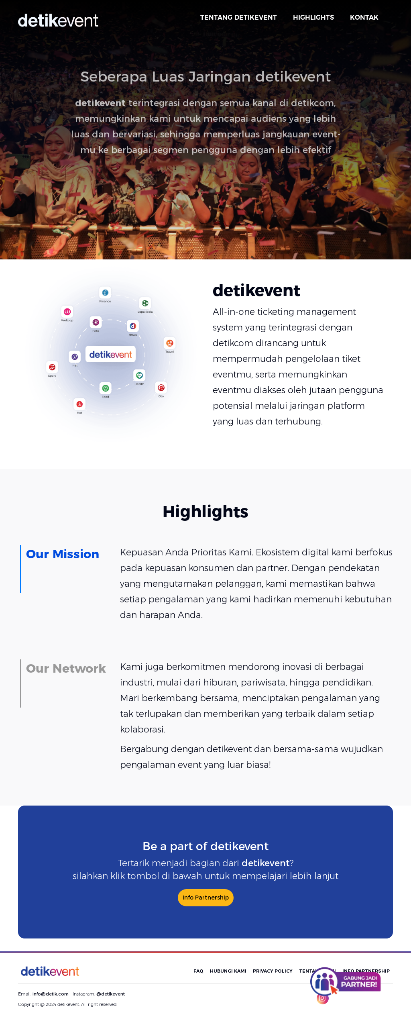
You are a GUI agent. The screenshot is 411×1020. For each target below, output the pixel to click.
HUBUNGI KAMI (228, 971)
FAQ (198, 971)
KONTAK (364, 17)
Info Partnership (206, 897)
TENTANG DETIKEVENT (238, 17)
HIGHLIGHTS (313, 17)
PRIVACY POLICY (273, 971)
